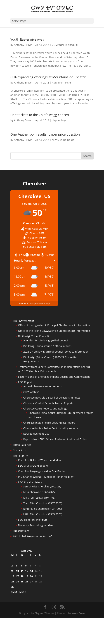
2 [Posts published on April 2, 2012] (12, 565)
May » (22, 591)
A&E (54, 82)
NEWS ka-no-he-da (63, 140)
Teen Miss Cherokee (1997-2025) (42, 503)
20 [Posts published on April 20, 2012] (31, 576)
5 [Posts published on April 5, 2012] (26, 565)
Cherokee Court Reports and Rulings (45, 408)
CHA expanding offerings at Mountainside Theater (48, 77)
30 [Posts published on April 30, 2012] (12, 587)
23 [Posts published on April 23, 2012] (12, 581)
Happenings (59, 120)
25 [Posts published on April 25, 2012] (22, 581)
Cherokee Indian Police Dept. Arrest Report (49, 422)
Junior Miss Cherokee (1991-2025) (43, 508)
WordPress (78, 613)
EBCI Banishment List (36, 433)
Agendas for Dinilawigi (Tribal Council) (46, 340)
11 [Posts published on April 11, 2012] (22, 571)
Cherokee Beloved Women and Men (39, 460)
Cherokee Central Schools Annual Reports (48, 403)
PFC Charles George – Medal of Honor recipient (46, 476)
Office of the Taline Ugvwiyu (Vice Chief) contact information (54, 330)
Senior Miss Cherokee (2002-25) (42, 486)
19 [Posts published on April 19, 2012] (26, 576)
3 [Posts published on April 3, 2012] (16, 565)
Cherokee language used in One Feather (42, 471)
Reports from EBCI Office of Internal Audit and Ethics (55, 439)
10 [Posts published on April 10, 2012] (17, 571)
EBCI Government (23, 321)
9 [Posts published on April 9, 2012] (12, 571)
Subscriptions (21, 531)
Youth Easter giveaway (27, 39)
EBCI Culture (20, 456)
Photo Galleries (22, 444)
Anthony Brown (23, 45)
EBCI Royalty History (30, 482)
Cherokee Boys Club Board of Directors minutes (51, 397)
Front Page (64, 82)
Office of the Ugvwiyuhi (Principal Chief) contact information (54, 325)
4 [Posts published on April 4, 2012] (21, 565)
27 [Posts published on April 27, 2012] (31, 581)
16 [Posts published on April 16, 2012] (12, 576)
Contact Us (19, 450)
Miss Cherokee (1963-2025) (39, 492)
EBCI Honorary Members (33, 519)
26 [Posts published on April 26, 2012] (26, 581)
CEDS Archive (31, 392)
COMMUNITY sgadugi (65, 45)
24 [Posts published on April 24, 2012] (17, 581)
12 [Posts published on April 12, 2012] (26, 571)
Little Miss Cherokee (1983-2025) (42, 514)
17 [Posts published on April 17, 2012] (17, 576)
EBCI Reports (26, 382)
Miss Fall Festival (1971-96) (39, 497)
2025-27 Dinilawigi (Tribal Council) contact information (56, 351)
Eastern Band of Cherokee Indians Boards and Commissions (54, 376)
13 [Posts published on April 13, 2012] (31, 571)
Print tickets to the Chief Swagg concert (39, 115)
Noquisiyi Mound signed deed (36, 525)
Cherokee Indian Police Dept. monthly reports (50, 428)
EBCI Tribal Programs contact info (33, 536)
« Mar (13, 591)
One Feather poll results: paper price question (45, 134)
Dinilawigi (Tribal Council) (33, 336)
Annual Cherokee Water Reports (42, 386)
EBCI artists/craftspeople (33, 465)
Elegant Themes (44, 613)
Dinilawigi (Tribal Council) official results (47, 346)
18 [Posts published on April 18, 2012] (22, 576)
